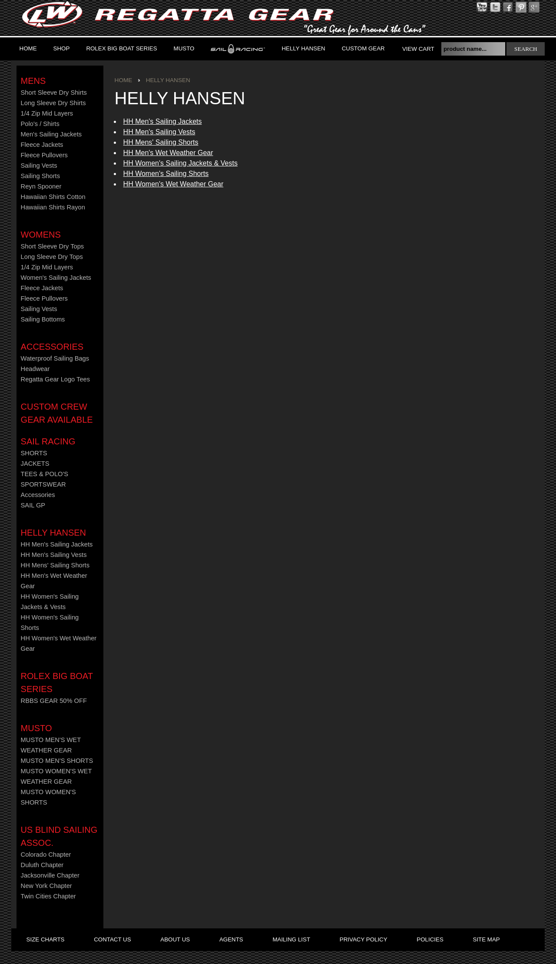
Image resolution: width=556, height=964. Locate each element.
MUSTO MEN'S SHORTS (57, 760)
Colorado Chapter (46, 854)
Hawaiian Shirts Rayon (53, 207)
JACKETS (35, 463)
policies (430, 939)
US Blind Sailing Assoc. (59, 836)
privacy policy (363, 939)
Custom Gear (363, 48)
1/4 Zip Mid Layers (47, 113)
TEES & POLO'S (45, 473)
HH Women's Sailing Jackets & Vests (180, 163)
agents (231, 939)
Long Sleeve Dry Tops (52, 256)
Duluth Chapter (42, 864)
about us (175, 939)
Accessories (52, 346)
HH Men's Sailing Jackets (162, 121)
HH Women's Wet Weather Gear (173, 184)
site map (486, 939)
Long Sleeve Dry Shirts (53, 102)
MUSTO (184, 48)
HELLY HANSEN (53, 532)
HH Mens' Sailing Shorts (161, 142)
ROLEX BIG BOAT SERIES (121, 48)
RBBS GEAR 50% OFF (54, 700)
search (525, 49)
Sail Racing (48, 441)
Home (28, 48)
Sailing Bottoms (43, 319)
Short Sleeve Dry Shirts (54, 92)
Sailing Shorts (40, 175)
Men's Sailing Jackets (51, 134)
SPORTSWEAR (43, 484)
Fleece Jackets (42, 144)
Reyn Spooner (41, 186)
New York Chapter (46, 885)
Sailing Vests (39, 165)
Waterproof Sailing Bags (55, 358)
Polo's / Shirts (40, 123)
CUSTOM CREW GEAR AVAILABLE (57, 413)
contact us (112, 939)
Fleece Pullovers (44, 155)
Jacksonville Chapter (50, 875)
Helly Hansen (303, 48)
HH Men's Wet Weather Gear (168, 152)
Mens (33, 81)
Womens (41, 234)
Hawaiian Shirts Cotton (53, 196)
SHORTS (34, 453)
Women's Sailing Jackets (56, 277)
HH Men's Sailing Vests (159, 132)
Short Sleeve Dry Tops (52, 246)
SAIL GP (33, 505)
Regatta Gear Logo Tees (55, 379)
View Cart (418, 49)
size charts (45, 939)
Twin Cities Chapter (48, 896)
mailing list (291, 939)
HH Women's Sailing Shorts (166, 173)
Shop (61, 48)
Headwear (35, 368)
